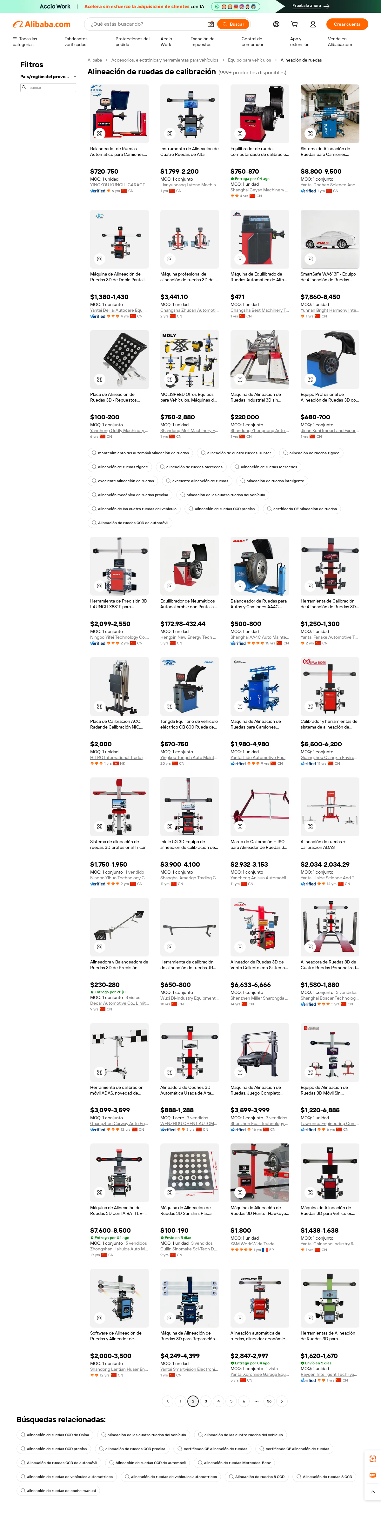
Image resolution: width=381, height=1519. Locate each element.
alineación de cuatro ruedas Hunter (236, 453)
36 (269, 1401)
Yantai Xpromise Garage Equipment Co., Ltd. (260, 1374)
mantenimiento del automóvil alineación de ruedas (140, 453)
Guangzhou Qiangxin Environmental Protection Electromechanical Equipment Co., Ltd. (330, 757)
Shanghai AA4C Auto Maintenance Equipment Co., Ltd (260, 637)
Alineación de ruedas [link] (301, 60)
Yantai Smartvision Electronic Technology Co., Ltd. (189, 1369)
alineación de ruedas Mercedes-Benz (234, 1462)
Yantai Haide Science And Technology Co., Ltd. (330, 877)
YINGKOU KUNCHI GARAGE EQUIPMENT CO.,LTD (119, 184)
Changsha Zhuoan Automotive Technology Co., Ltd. (189, 310)
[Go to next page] (282, 1401)
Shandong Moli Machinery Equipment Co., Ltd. (189, 430)
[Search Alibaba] (146, 24)
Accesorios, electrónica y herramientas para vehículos (164, 60)
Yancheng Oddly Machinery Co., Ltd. (119, 430)
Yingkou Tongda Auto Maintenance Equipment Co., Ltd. (189, 757)
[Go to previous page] (167, 1401)
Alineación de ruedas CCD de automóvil (130, 522)
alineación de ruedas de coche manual (58, 1490)
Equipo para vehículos (249, 60)
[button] (211, 24)
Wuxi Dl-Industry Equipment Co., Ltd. (189, 998)
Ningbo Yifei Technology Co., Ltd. (119, 637)
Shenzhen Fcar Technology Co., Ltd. (260, 1123)
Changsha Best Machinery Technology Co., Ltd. (260, 310)
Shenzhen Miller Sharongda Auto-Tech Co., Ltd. (260, 998)
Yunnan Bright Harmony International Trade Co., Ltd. (330, 310)
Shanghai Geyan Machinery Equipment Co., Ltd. (260, 189)
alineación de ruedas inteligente (272, 480)
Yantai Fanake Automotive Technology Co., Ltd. (330, 637)
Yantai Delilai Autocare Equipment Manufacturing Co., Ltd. (119, 310)
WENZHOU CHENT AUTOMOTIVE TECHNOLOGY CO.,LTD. (189, 1123)
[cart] (295, 25)
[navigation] (48, 731)
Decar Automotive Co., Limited (119, 1003)
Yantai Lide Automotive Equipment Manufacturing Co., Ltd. (260, 757)
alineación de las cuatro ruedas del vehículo (222, 494)
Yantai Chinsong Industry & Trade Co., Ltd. (330, 1243)
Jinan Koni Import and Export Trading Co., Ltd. (330, 430)
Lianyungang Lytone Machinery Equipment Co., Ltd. (189, 184)
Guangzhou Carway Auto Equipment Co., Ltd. (119, 1123)
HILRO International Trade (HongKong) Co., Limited (119, 757)
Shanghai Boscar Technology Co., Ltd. (330, 998)
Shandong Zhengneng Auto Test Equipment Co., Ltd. (260, 430)
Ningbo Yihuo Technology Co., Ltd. (119, 877)
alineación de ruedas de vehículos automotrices (67, 1476)
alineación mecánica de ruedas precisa (130, 494)
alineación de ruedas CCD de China (55, 1434)
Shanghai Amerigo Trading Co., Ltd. (189, 877)
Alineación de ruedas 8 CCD (256, 1476)
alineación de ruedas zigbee (311, 453)
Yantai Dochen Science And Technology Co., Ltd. (330, 184)
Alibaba (95, 60)
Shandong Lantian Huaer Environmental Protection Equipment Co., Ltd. (119, 1369)
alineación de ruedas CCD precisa (222, 508)
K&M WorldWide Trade (253, 1243)
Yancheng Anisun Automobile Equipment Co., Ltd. (260, 877)
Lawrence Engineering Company (330, 1123)
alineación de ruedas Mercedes (191, 467)
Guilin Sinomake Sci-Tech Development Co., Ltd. (189, 1248)
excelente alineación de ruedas (123, 480)
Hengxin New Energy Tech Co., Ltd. (189, 637)
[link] (372, 1458)
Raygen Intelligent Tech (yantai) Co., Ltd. (330, 1374)
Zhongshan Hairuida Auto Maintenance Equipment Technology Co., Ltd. (119, 1248)
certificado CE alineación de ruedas (302, 508)
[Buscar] (233, 24)
